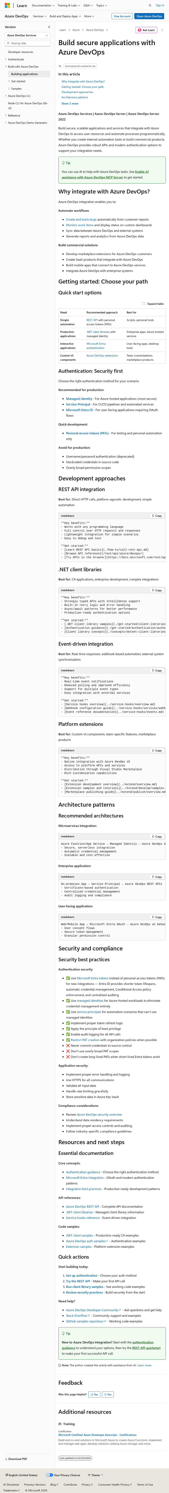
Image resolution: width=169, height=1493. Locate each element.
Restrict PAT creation (85, 1040)
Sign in (160, 5)
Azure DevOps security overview (99, 1114)
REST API (92, 320)
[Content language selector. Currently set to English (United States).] (21, 1475)
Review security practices (84, 1292)
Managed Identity (79, 398)
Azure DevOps (95, 30)
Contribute (70, 1484)
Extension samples (79, 1246)
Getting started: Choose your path (83, 87)
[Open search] (150, 5)
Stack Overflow (76, 1315)
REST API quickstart (146, 1348)
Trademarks (10, 1490)
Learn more (144, 1365)
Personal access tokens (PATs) (87, 433)
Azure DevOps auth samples (85, 1241)
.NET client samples (79, 1235)
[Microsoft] (7, 5)
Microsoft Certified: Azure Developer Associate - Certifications (97, 1435)
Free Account (122, 16)
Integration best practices (83, 1189)
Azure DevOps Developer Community (92, 1310)
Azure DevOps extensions (102, 355)
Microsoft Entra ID (79, 410)
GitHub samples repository (84, 1321)
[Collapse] (49, 26)
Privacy (86, 1484)
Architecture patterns (75, 97)
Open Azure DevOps (149, 16)
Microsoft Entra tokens (92, 978)
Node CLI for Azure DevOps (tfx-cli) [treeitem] (28, 105)
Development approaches (77, 92)
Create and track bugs (81, 219)
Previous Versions (35, 1484)
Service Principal (78, 404)
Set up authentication (81, 1275)
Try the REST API (78, 1281)
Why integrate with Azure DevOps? (83, 81)
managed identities (90, 1000)
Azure (75, 30)
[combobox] (27, 35)
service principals (89, 1012)
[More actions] (162, 30)
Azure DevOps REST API (82, 1206)
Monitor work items (80, 225)
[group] (112, 540)
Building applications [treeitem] (24, 74)
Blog (53, 1484)
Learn (62, 30)
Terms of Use (145, 1484)
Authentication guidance (83, 1172)
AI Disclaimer (11, 1484)
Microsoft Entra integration (85, 1177)
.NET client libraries (98, 332)
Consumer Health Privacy (113, 1484)
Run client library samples (84, 1286)
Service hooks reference (83, 1217)
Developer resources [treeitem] (20, 52)
